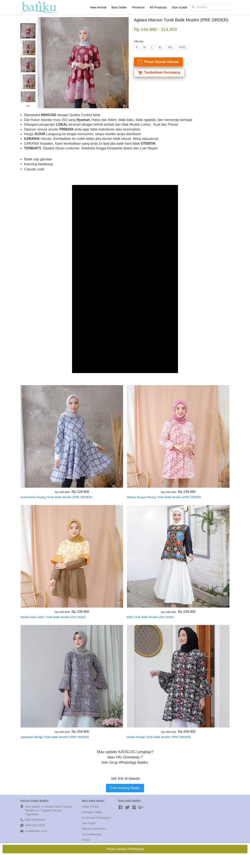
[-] (120, 807)
